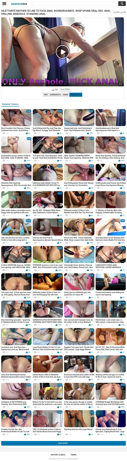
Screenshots (55, 95)
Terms (73, 455)
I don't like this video (56, 90)
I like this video (53, 90)
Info (46, 95)
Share (65, 95)
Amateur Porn (60, 459)
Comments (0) (76, 95)
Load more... (63, 443)
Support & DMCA (58, 455)
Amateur (19, 4)
